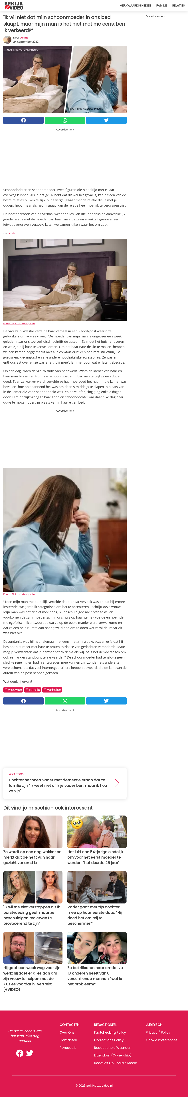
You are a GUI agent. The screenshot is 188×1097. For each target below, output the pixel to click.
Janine (24, 37)
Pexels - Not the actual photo (19, 323)
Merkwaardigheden (135, 5)
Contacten (68, 1040)
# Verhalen (52, 689)
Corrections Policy (109, 1040)
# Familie (32, 689)
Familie (161, 5)
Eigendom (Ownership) (113, 1055)
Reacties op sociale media (115, 1063)
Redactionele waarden (112, 1047)
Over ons (67, 1032)
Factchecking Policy (110, 1032)
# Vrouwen (13, 689)
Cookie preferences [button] (161, 1040)
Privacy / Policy (158, 1032)
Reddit (12, 233)
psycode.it (68, 1047)
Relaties (178, 5)
